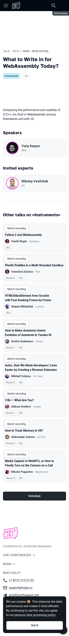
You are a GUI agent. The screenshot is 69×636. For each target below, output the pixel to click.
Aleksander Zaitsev (23, 436)
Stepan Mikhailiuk (22, 306)
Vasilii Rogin (19, 241)
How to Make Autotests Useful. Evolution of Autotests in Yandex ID (28, 333)
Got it (34, 625)
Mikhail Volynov (21, 376)
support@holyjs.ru (20, 587)
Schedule (34, 496)
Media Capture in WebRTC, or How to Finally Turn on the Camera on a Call (29, 463)
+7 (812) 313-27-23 (21, 580)
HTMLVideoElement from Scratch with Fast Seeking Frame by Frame (28, 298)
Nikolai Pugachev (22, 471)
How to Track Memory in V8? (24, 430)
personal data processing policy (34, 615)
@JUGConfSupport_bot (24, 595)
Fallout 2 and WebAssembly (23, 235)
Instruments (11, 75)
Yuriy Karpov (31, 146)
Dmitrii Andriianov (22, 341)
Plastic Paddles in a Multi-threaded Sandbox (34, 265)
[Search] (53, 5)
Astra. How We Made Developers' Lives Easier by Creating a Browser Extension (31, 368)
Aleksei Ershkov (21, 406)
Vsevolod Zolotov (22, 271)
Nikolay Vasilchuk (35, 181)
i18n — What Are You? (19, 400)
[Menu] (6, 5)
